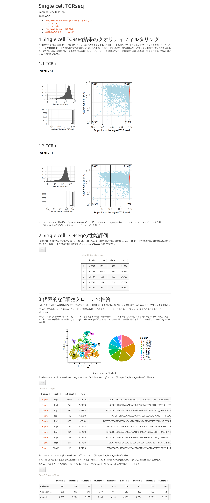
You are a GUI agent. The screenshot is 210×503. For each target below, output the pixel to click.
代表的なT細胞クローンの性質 (59, 32)
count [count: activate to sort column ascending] (97, 260)
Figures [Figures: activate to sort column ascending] (44, 394)
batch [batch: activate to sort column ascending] (68, 260)
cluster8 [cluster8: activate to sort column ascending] (162, 481)
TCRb (54, 26)
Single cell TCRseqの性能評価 (58, 29)
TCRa (54, 23)
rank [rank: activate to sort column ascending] (56, 394)
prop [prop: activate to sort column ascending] (158, 260)
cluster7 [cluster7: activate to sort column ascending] (149, 481)
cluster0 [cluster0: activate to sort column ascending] (59, 481)
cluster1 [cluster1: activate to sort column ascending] (72, 481)
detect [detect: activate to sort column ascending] (128, 260)
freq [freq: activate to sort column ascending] (83, 394)
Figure (45, 399)
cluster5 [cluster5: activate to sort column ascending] (123, 481)
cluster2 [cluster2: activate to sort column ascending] (85, 481)
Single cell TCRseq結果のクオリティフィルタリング (69, 20)
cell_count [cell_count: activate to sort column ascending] (69, 394)
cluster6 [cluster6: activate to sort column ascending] (136, 481)
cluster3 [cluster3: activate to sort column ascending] (98, 481)
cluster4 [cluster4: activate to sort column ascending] (111, 481)
